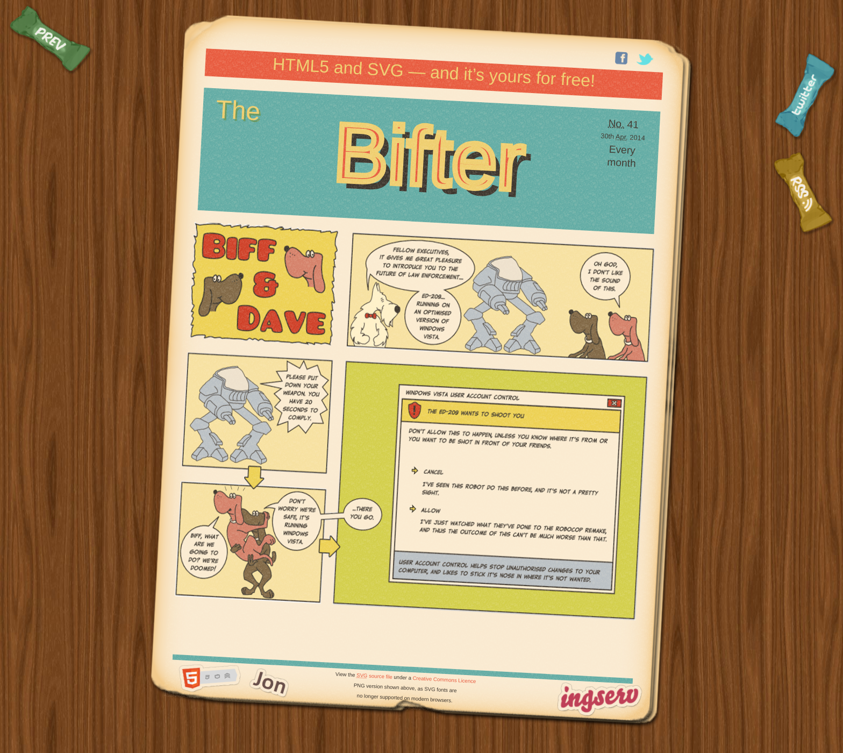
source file (374, 675)
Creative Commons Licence (444, 679)
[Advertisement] (404, 636)
